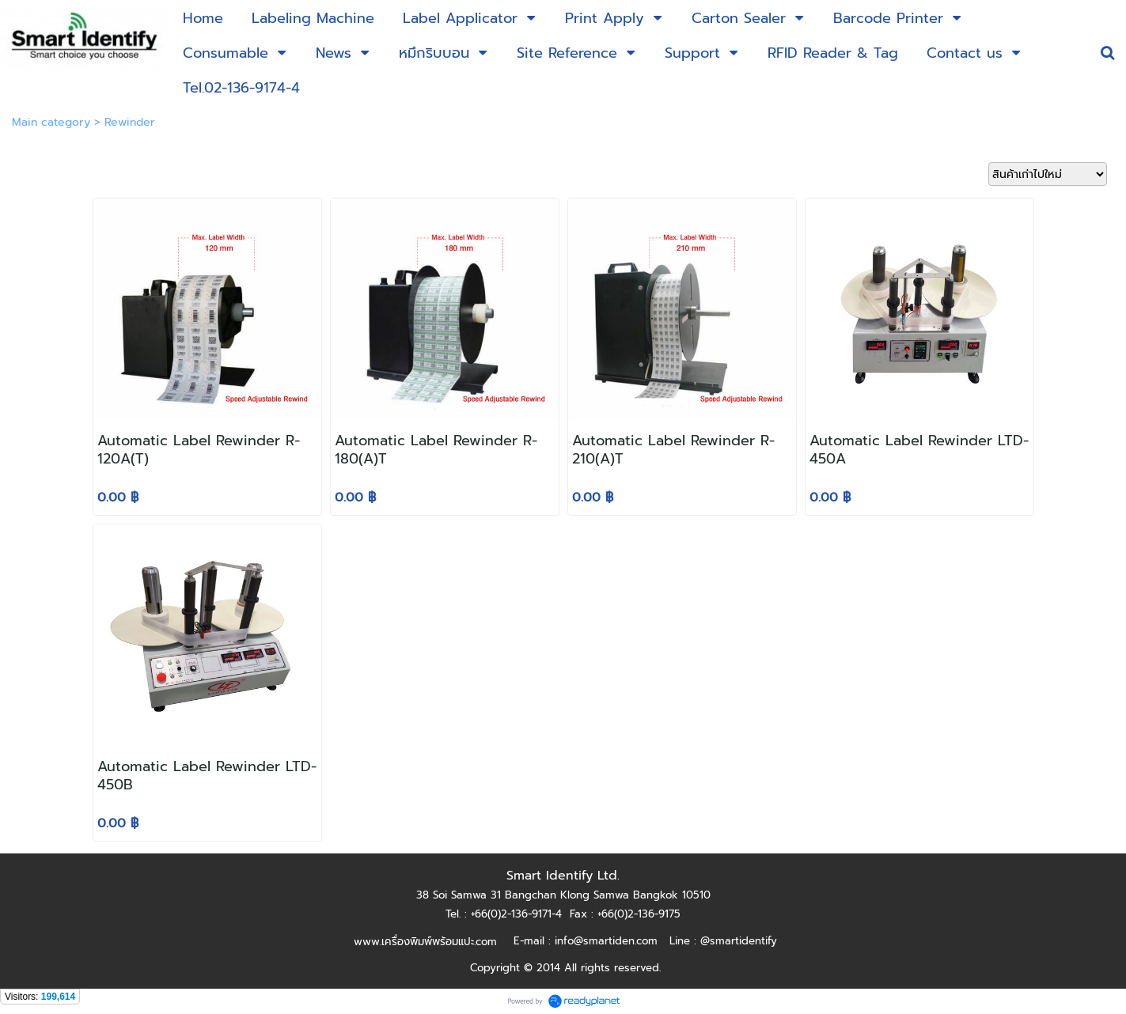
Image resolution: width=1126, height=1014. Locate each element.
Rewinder (129, 122)
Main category (51, 122)
